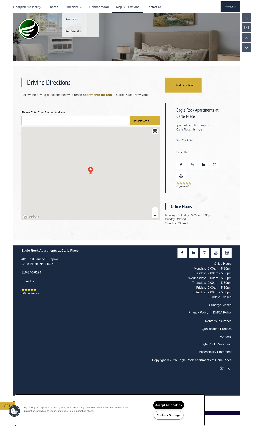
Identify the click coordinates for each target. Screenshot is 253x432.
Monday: (200, 268)
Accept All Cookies (168, 405)
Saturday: (199, 292)
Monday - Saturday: (177, 215)
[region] (110, 410)
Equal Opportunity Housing (222, 368)
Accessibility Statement (215, 352)
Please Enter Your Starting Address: (43, 112)
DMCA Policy (222, 312)
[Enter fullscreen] (155, 131)
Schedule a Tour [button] (183, 85)
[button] (230, 6)
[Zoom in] (155, 210)
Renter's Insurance (218, 321)
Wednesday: (197, 278)
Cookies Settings (168, 415)
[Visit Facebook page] (181, 164)
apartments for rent (97, 95)
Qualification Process (217, 329)
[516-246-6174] (246, 17)
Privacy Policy (198, 312)
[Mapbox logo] (31, 217)
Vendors (226, 336)
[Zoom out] (155, 215)
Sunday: (170, 219)
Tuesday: (199, 273)
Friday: (201, 287)
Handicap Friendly (229, 368)
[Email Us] (246, 27)
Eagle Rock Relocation (215, 344)
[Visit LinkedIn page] (203, 164)
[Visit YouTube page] (181, 176)
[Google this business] (192, 164)
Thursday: (199, 283)
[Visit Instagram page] (214, 164)
